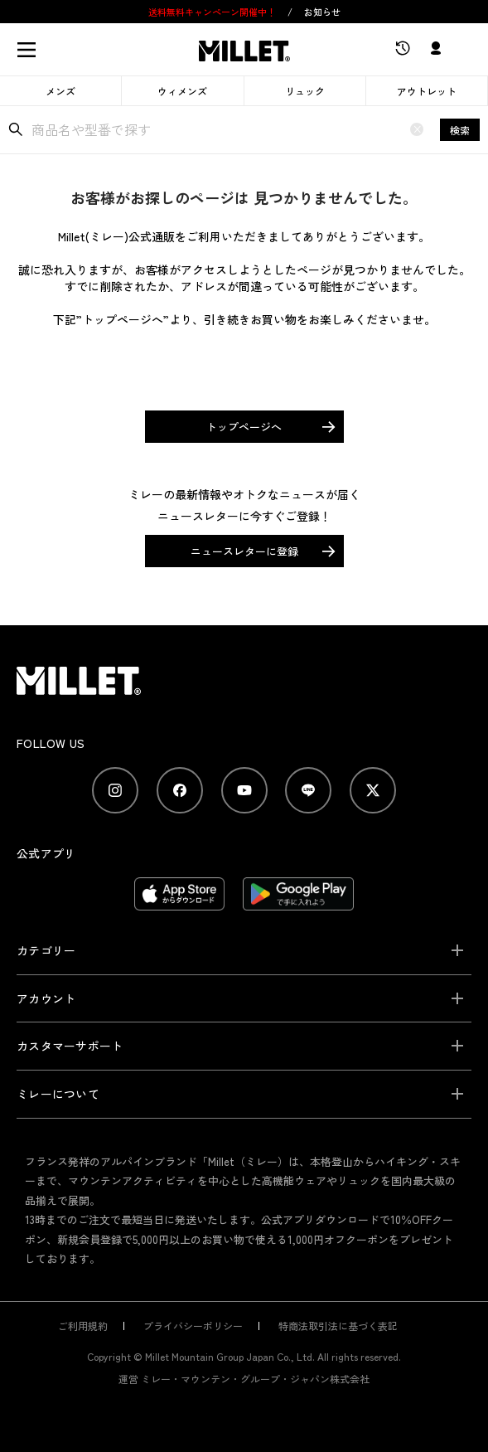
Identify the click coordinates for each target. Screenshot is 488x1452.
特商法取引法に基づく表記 (338, 1325)
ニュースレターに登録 (244, 551)
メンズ (60, 91)
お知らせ (322, 11)
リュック (305, 91)
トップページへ (244, 427)
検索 (460, 130)
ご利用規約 (83, 1325)
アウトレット (427, 91)
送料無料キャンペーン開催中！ (213, 11)
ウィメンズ (182, 91)
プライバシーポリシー (193, 1325)
